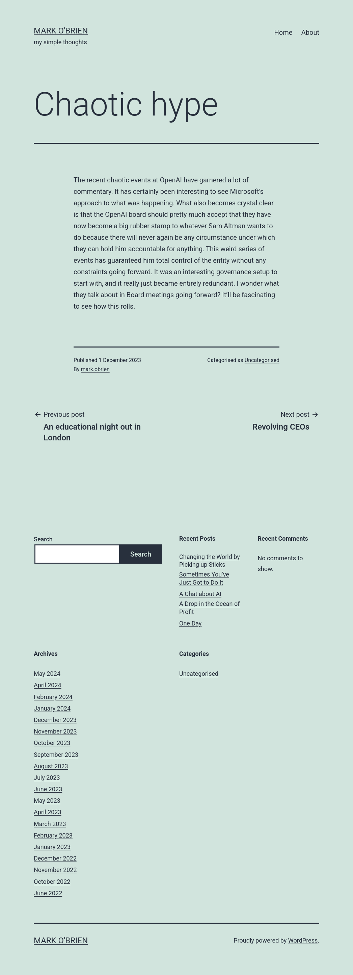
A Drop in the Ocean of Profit (209, 607)
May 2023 (47, 800)
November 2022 (55, 869)
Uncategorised (262, 360)
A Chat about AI (200, 593)
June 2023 (48, 789)
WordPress (303, 940)
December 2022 (55, 858)
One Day (190, 623)
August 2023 (51, 766)
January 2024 (52, 708)
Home (283, 32)
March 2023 (50, 823)
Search (43, 539)
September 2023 (56, 754)
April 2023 (47, 812)
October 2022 (52, 881)
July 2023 (47, 777)
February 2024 (53, 696)
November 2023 (55, 731)
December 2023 (55, 719)
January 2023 (52, 846)
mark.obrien (95, 369)
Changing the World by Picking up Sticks (209, 560)
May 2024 (47, 673)
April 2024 (47, 685)
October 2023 (52, 742)
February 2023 (53, 835)
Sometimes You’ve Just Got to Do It (204, 578)
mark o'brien (61, 30)
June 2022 (48, 893)
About (310, 32)
